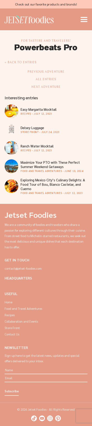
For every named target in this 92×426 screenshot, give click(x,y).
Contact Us (12, 334)
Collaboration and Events (21, 321)
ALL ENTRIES (46, 79)
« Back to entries (21, 62)
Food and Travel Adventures (23, 308)
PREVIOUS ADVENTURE (46, 71)
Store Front (12, 328)
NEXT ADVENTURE (46, 87)
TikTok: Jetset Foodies (34, 418)
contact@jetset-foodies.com (23, 268)
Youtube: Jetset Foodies (42, 418)
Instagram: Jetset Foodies (50, 418)
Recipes (10, 315)
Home (8, 302)
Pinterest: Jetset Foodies (58, 418)
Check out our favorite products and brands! (46, 4)
